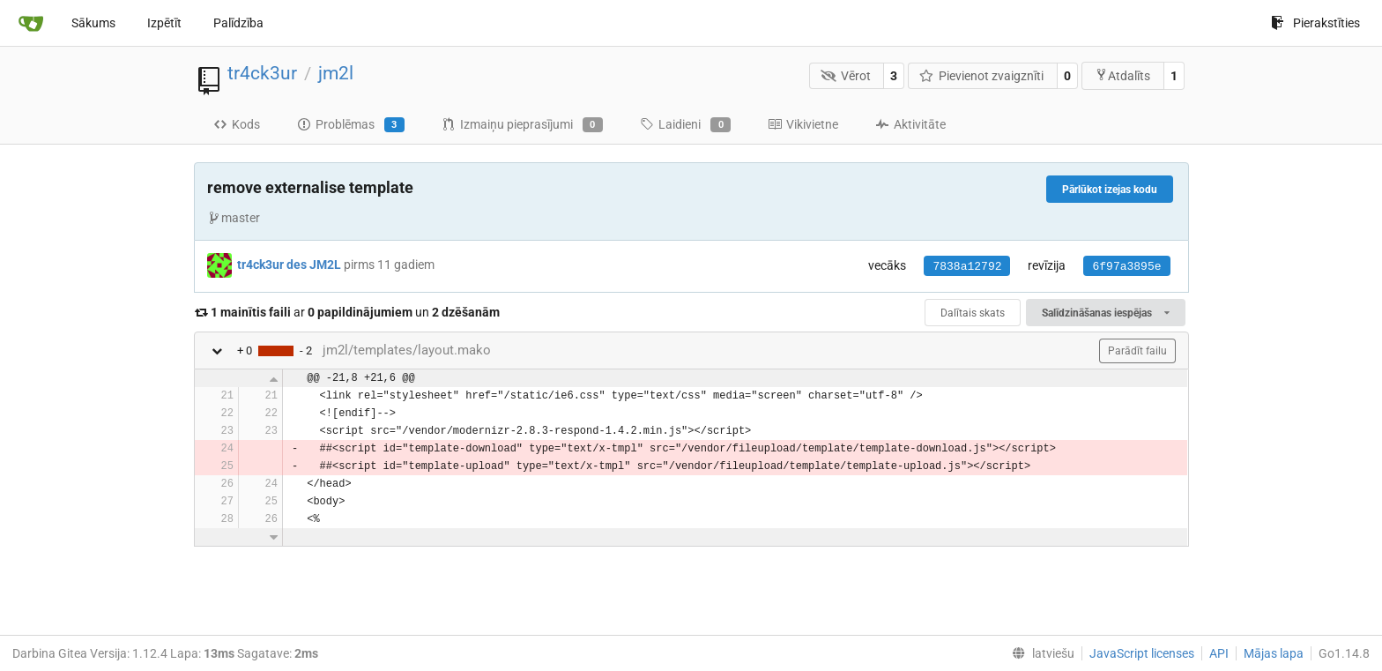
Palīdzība (238, 23)
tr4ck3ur (262, 73)
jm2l (335, 73)
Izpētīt (164, 23)
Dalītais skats (972, 313)
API (1219, 653)
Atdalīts (1122, 75)
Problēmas (351, 125)
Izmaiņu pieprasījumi (522, 125)
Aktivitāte (910, 124)
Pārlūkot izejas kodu (1109, 189)
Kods (236, 124)
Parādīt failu (1137, 351)
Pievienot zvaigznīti (981, 76)
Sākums (93, 23)
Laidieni (685, 125)
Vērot (846, 76)
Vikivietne (803, 124)
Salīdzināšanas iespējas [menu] (1105, 313)
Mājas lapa (1274, 653)
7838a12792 (966, 266)
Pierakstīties (1315, 23)
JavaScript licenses (1141, 653)
